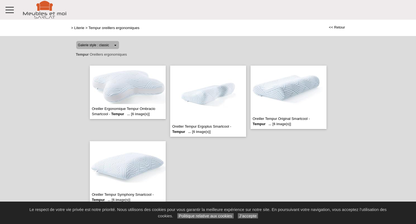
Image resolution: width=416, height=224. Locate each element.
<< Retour (337, 27)
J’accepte (248, 215)
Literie (79, 28)
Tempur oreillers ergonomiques (113, 28)
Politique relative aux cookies (205, 215)
